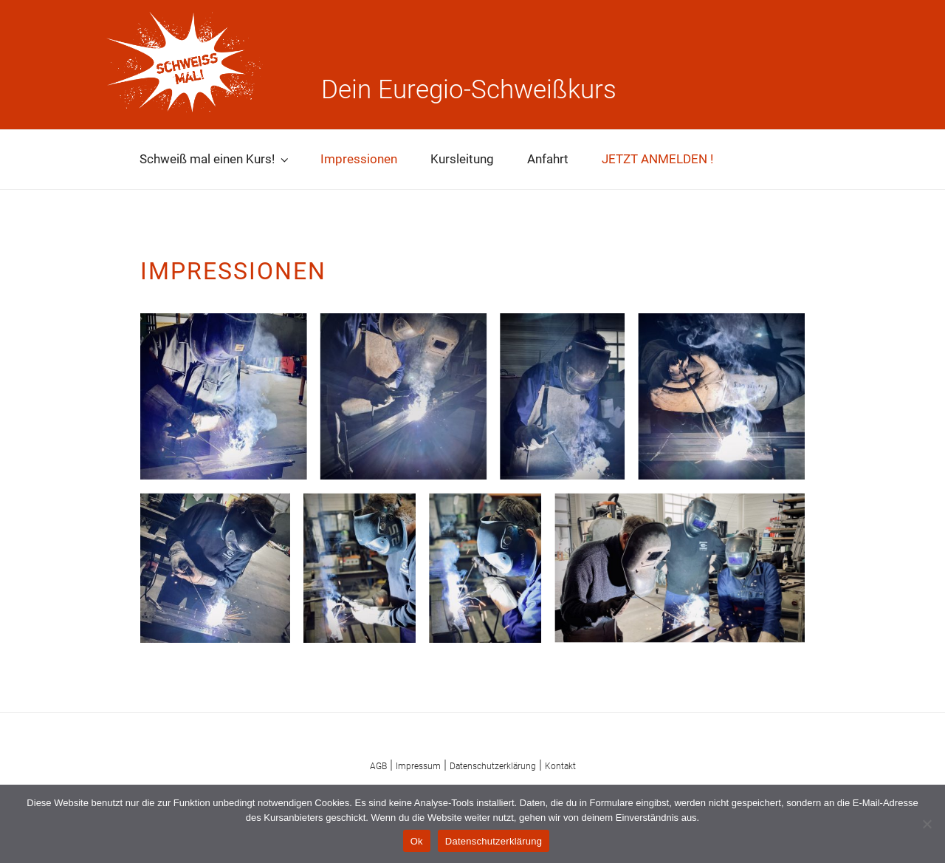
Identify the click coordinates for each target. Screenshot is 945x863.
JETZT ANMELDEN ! (657, 158)
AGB (378, 766)
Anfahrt (547, 158)
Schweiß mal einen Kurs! (215, 158)
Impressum (418, 766)
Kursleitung (462, 158)
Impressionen (358, 158)
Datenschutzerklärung (493, 766)
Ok (416, 841)
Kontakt (560, 766)
